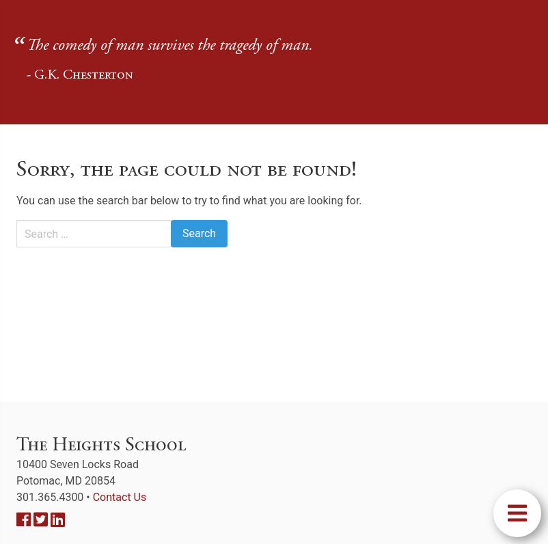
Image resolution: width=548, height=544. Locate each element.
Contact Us (120, 497)
